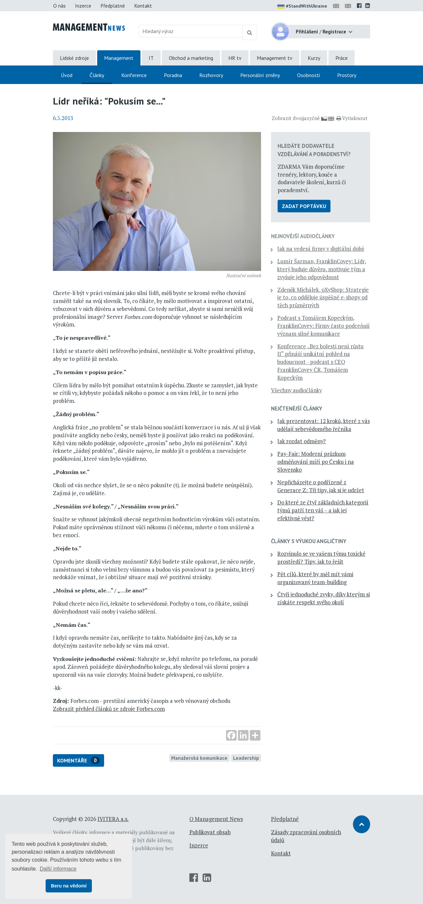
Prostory (346, 75)
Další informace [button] (58, 869)
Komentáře (78, 760)
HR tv (235, 58)
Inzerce (83, 5)
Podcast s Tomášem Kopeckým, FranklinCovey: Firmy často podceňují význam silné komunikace (323, 325)
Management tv (274, 58)
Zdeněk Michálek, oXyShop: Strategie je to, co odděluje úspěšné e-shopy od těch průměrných (323, 297)
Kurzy (314, 58)
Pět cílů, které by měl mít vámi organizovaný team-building (315, 578)
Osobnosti (308, 75)
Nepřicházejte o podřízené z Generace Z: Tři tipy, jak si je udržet (320, 486)
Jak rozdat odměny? (301, 441)
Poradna (173, 75)
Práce (341, 58)
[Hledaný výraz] (191, 31)
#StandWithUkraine (302, 6)
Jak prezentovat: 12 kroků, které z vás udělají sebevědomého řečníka (323, 425)
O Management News (216, 819)
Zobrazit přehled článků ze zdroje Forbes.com (109, 708)
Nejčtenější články (296, 408)
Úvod (66, 75)
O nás (59, 5)
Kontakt (143, 5)
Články (97, 75)
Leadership (246, 757)
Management (119, 58)
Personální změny (260, 75)
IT (151, 58)
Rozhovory (211, 75)
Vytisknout (351, 118)
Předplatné (112, 5)
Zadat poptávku (304, 206)
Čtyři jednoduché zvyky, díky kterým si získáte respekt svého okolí (323, 598)
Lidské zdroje (74, 58)
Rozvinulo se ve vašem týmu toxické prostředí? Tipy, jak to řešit (321, 557)
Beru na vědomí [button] (69, 885)
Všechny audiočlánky (296, 390)
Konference (134, 75)
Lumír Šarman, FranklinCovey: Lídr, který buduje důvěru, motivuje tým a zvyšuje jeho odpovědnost (321, 269)
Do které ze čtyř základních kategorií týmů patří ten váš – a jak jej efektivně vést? (322, 510)
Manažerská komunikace (199, 757)
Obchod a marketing (191, 58)
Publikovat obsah (210, 832)
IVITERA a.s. (113, 819)
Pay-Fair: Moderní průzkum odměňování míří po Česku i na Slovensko (315, 461)
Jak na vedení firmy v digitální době (320, 248)
